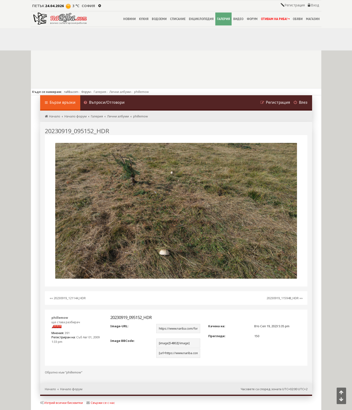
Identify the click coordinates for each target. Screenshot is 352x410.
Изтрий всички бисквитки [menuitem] (61, 403)
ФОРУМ (252, 19)
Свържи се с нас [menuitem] (100, 403)
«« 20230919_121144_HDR (68, 298)
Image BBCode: (122, 341)
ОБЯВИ (298, 19)
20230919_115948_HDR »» (285, 298)
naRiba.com (71, 92)
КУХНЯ (143, 19)
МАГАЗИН (313, 19)
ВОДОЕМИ (159, 19)
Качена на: (216, 326)
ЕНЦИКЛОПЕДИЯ (201, 19)
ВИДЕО (238, 19)
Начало (50, 389)
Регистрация (294, 5)
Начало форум (71, 389)
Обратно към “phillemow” (63, 372)
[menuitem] (104, 103)
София (88, 5)
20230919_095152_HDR (77, 131)
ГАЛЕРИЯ (223, 19)
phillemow (59, 317)
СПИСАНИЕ (178, 19)
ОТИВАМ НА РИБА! (275, 19)
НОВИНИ (129, 19)
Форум (85, 92)
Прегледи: (216, 336)
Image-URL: (119, 326)
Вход (315, 5)
